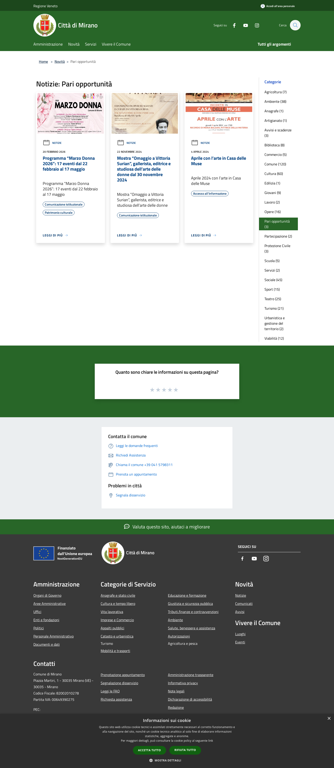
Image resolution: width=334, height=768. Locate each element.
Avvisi (239, 611)
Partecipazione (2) (278, 236)
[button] (167, 760)
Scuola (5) (271, 260)
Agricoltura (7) (275, 92)
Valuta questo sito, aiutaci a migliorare (167, 526)
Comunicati (244, 603)
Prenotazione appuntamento (123, 674)
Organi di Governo (47, 595)
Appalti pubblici (112, 628)
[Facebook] (232, 25)
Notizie (52, 143)
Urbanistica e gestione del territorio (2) (274, 323)
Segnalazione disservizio (119, 683)
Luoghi (240, 634)
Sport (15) (272, 289)
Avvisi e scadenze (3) (278, 132)
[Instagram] (254, 25)
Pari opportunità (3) (277, 223)
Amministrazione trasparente (190, 674)
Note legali (176, 691)
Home (43, 61)
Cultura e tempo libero (118, 603)
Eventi (240, 642)
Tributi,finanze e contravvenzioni (193, 611)
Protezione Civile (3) (277, 248)
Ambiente (175, 620)
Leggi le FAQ (110, 691)
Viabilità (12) (274, 338)
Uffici (37, 611)
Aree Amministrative (49, 603)
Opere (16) (272, 211)
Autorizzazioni (179, 636)
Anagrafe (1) (273, 111)
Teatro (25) (272, 299)
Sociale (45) (273, 279)
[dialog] (167, 741)
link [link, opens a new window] (210, 741)
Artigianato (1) (275, 120)
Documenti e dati (46, 644)
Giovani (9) (272, 192)
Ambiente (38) (275, 101)
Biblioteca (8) (274, 145)
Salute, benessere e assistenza (191, 628)
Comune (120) (275, 164)
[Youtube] (243, 25)
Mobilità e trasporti (115, 650)
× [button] (329, 718)
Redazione (176, 707)
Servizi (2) (272, 270)
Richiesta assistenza (116, 699)
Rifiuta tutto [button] (185, 750)
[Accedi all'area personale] (278, 6)
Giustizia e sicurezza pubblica (190, 603)
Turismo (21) (274, 308)
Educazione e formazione (187, 595)
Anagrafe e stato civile (118, 595)
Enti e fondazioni (46, 620)
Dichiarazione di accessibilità (190, 699)
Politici (38, 628)
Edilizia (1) (272, 183)
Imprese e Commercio (117, 620)
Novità (60, 61)
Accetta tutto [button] (149, 750)
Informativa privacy (183, 683)
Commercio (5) (275, 154)
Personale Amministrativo (53, 636)
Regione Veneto (45, 6)
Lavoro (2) (272, 202)
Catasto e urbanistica (117, 636)
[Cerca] (295, 25)
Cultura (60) (273, 173)
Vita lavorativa (112, 611)
